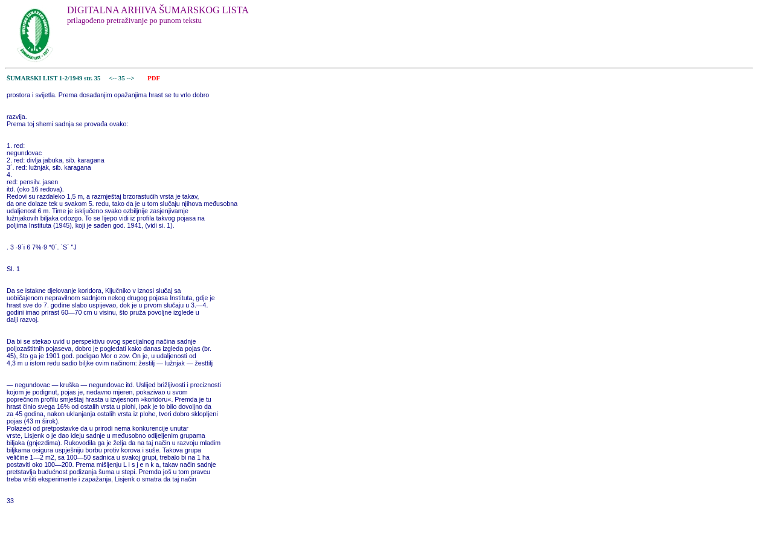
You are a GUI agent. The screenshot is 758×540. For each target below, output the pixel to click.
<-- (113, 78)
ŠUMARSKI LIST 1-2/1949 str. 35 (53, 78)
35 (122, 78)
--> (131, 78)
